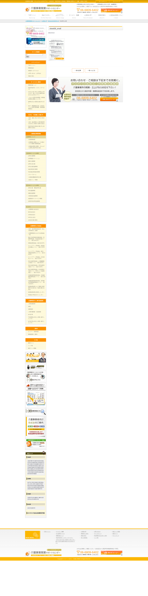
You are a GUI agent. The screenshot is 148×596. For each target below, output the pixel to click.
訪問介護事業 (31, 156)
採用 (29, 306)
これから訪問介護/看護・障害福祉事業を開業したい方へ (36, 98)
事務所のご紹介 (84, 533)
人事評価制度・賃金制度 (34, 311)
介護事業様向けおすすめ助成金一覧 (36, 233)
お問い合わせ (97, 531)
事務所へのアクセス (33, 70)
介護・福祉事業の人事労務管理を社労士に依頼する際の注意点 (36, 122)
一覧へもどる (91, 70)
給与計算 (30, 314)
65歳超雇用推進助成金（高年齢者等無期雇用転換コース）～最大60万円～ (36, 282)
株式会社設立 (31, 212)
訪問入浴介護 (31, 164)
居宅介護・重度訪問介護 (34, 188)
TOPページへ (31, 65)
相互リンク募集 (32, 348)
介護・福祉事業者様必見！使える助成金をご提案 (36, 229)
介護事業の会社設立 (33, 209)
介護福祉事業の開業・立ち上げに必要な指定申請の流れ (36, 147)
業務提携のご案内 (32, 334)
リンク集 (30, 345)
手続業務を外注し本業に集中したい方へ (36, 317)
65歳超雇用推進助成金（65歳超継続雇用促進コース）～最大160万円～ (36, 276)
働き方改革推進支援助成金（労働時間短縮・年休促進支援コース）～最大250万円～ (36, 239)
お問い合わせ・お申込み (34, 73)
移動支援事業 (31, 193)
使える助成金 (84, 537)
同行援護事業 (31, 190)
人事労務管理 (31, 303)
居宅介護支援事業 (33, 166)
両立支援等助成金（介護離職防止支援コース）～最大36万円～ (36, 262)
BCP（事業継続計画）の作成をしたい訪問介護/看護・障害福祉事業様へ (36, 107)
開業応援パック (32, 85)
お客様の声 (83, 531)
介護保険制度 (31, 139)
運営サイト (31, 343)
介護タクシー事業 (33, 179)
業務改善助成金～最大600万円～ (36, 243)
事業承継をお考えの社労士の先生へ (86, 4)
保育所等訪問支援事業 (34, 201)
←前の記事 (78, 70)
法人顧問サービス (60, 533)
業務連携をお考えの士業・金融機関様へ (107, 4)
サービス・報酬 (60, 531)
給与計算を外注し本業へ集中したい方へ (36, 322)
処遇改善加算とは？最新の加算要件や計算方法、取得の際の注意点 (36, 288)
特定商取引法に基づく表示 (100, 535)
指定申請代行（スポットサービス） (36, 88)
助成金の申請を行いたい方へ (35, 294)
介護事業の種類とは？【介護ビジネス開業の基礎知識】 (36, 143)
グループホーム (32, 174)
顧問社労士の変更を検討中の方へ (36, 102)
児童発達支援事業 (33, 196)
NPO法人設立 (31, 217)
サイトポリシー (103, 1)
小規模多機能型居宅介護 (34, 177)
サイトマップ (116, 1)
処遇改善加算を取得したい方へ (36, 292)
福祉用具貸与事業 (33, 169)
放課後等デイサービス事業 (35, 198)
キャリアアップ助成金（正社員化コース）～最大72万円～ (36, 257)
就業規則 (30, 309)
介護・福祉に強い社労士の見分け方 (36, 118)
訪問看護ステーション (34, 158)
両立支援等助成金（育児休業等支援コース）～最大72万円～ (36, 266)
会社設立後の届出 (33, 220)
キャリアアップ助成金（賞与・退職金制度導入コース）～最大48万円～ (36, 253)
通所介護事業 (31, 161)
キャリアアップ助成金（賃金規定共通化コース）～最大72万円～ (36, 247)
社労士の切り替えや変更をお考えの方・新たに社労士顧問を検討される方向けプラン (36, 93)
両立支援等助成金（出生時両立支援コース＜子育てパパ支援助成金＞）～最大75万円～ (36, 271)
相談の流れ (31, 76)
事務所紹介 (31, 68)
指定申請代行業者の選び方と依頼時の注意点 (36, 127)
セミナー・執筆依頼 (33, 331)
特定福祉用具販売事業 (34, 172)
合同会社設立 (31, 214)
